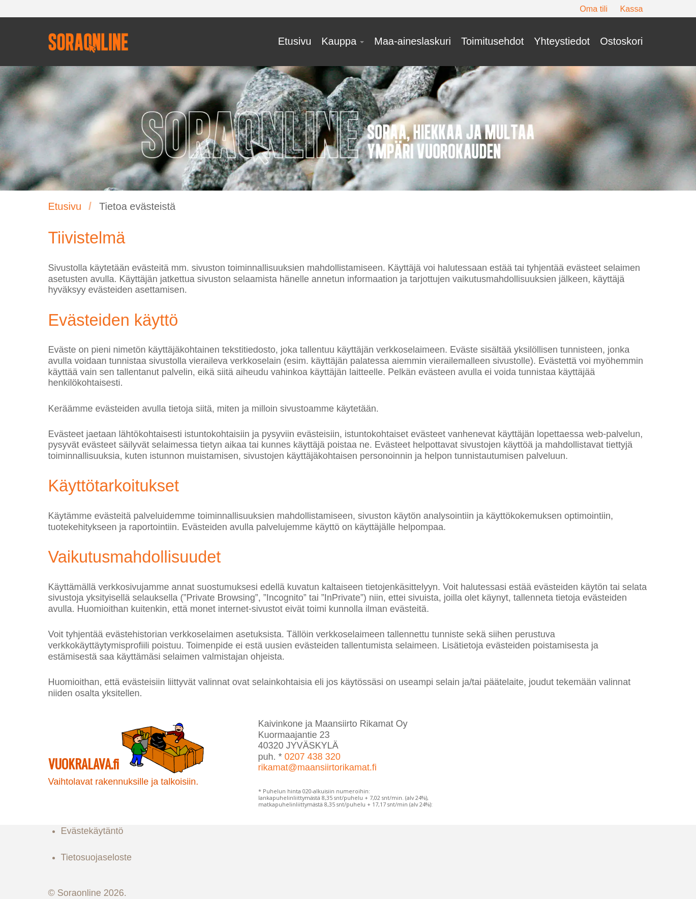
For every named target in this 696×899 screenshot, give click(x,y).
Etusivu (64, 206)
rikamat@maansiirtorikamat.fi (317, 767)
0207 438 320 (313, 757)
